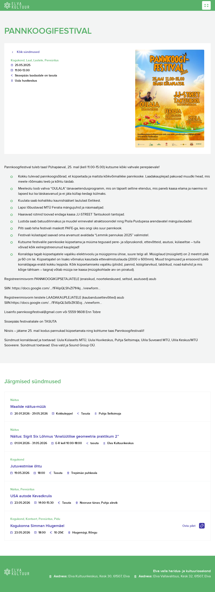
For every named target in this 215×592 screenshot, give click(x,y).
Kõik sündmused (28, 52)
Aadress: (92, 576)
